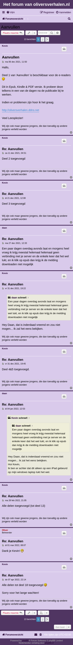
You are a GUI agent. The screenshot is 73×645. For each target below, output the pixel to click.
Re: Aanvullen (12, 149)
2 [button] (42, 39)
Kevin (5, 46)
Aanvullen (10, 27)
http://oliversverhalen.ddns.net (20, 110)
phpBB (25, 640)
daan (4, 228)
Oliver (5, 530)
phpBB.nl (49, 643)
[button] (47, 39)
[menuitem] (10, 12)
